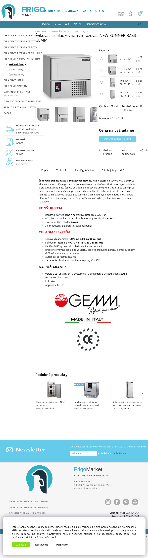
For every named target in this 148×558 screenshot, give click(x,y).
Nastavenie (41, 544)
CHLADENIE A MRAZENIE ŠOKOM (22, 59)
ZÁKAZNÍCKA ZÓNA (96, 23)
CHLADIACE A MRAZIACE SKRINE (21, 35)
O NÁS (57, 23)
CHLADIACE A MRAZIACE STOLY (21, 41)
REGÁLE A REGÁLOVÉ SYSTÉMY (20, 107)
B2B (67, 23)
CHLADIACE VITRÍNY (14, 80)
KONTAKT (78, 23)
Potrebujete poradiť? (112, 170)
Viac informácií (47, 537)
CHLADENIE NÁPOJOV (15, 86)
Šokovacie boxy (16, 74)
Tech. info (61, 170)
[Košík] (140, 14)
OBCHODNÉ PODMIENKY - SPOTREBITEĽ (29, 501)
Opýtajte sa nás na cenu (117, 138)
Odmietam (62, 544)
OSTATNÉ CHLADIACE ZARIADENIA (22, 101)
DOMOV (46, 23)
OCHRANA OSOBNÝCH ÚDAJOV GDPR (27, 513)
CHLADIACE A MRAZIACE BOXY (20, 47)
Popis (44, 170)
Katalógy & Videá (84, 170)
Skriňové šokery (17, 64)
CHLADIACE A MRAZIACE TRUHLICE (23, 53)
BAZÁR (7, 113)
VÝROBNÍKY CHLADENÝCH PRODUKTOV (18, 93)
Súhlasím (21, 544)
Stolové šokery (16, 69)
